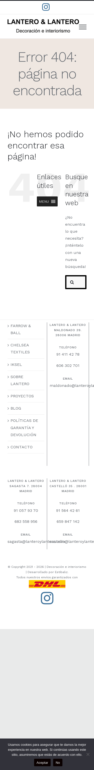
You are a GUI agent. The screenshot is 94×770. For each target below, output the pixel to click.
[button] (44, 201)
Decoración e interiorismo (66, 567)
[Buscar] (72, 282)
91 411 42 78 (67, 354)
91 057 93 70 (26, 510)
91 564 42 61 (68, 510)
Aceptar (42, 763)
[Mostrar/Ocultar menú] (82, 27)
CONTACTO (22, 447)
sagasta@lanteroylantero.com (36, 541)
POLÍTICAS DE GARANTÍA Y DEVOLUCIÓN (24, 427)
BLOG (16, 408)
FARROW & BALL (21, 329)
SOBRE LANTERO (20, 380)
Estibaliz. (61, 572)
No (58, 763)
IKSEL (16, 364)
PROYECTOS (22, 396)
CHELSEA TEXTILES (20, 348)
